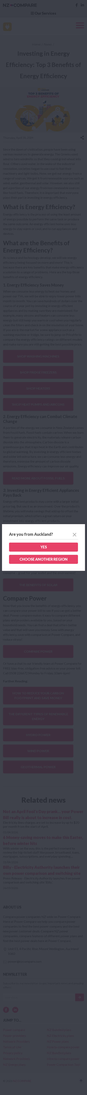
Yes (43, 547)
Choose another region (43, 559)
